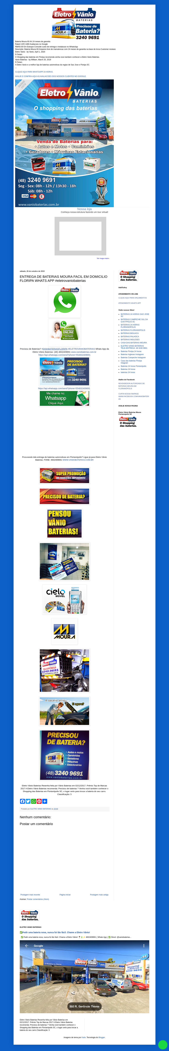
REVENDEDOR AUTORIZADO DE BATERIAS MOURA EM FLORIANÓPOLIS (131, 386)
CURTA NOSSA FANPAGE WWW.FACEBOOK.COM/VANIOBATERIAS (133, 396)
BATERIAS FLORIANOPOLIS (133, 330)
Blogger (102, 1037)
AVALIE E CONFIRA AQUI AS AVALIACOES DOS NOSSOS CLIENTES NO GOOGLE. (50, 76)
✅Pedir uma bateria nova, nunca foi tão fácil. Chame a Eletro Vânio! (55, 932)
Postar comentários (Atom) (38, 899)
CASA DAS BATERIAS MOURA (134, 343)
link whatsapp (162, 1044)
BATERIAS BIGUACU (130, 333)
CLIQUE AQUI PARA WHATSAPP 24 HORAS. (34, 72)
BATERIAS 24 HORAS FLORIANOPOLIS (130, 326)
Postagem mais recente (30, 895)
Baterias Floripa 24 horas (131, 351)
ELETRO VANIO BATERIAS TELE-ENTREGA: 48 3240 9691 (134, 347)
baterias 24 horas (128, 372)
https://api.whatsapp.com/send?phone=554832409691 (64, 355)
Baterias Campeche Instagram (133, 357)
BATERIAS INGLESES (130, 340)
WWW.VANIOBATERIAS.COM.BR (78, 460)
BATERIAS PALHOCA (130, 336)
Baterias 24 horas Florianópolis (133, 366)
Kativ (84, 1037)
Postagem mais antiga (99, 895)
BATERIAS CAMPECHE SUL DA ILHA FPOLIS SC (134, 320)
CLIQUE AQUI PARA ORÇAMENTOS (132, 298)
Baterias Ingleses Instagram (132, 354)
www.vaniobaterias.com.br (83, 352)
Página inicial (65, 895)
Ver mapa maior (103, 258)
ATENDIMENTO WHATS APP (129, 303)
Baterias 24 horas (128, 369)
